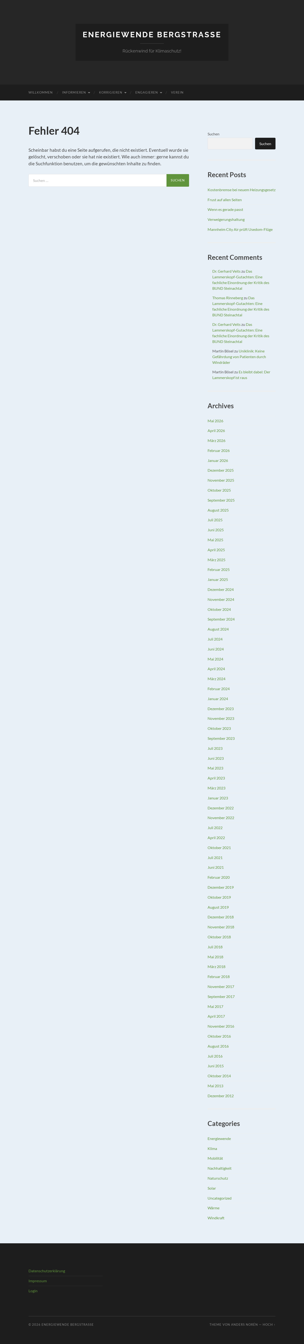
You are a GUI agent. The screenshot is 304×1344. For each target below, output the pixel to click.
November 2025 (221, 480)
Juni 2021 (216, 867)
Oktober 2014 (219, 1075)
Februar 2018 (219, 976)
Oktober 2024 (219, 609)
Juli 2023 (215, 748)
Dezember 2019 (221, 887)
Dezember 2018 (221, 917)
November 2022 (221, 817)
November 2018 (221, 927)
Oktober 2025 (219, 490)
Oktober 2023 (219, 728)
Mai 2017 (215, 1006)
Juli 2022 (215, 827)
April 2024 (216, 668)
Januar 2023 (218, 798)
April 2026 (216, 430)
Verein (177, 92)
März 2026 (216, 440)
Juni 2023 (216, 758)
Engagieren (146, 92)
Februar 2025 (219, 569)
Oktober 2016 (219, 1036)
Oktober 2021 (219, 847)
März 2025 (216, 559)
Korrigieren (110, 92)
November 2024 (221, 599)
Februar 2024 (219, 688)
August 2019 (218, 907)
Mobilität (215, 1158)
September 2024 (221, 619)
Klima (212, 1148)
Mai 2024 (215, 659)
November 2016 (221, 1026)
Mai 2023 (215, 768)
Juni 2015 (216, 1066)
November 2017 (221, 986)
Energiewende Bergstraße (152, 34)
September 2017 (221, 996)
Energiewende (219, 1138)
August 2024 (218, 629)
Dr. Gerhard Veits (226, 271)
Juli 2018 (215, 947)
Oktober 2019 (219, 897)
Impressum (37, 1280)
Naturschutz (218, 1178)
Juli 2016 (215, 1056)
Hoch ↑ (269, 1324)
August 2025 (218, 510)
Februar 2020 (219, 877)
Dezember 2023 (221, 708)
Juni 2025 (216, 529)
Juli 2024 (215, 639)
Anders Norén (244, 1324)
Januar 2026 (218, 460)
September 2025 (221, 500)
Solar (212, 1188)
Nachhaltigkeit (220, 1168)
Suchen (213, 134)
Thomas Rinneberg (227, 297)
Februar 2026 (219, 450)
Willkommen (40, 92)
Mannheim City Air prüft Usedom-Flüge (240, 229)
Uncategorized (220, 1198)
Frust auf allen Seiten (225, 199)
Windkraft (216, 1218)
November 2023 (221, 718)
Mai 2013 (215, 1085)
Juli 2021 (215, 857)
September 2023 (221, 738)
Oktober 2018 (219, 937)
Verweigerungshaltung (226, 219)
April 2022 (216, 837)
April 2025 (216, 549)
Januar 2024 (218, 698)
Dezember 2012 (221, 1095)
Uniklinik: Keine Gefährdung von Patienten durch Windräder (239, 357)
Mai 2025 (215, 539)
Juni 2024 (216, 649)
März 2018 (216, 966)
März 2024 (216, 678)
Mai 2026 (215, 420)
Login (33, 1290)
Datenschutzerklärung (46, 1270)
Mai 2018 (215, 957)
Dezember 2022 (221, 808)
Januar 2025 (218, 579)
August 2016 (218, 1046)
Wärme (213, 1208)
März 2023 (216, 788)
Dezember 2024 (221, 589)
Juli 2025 (215, 520)
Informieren (74, 92)
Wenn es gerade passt (225, 209)
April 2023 (216, 778)
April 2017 (216, 1016)
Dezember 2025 (221, 470)
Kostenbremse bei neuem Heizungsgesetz (242, 189)
